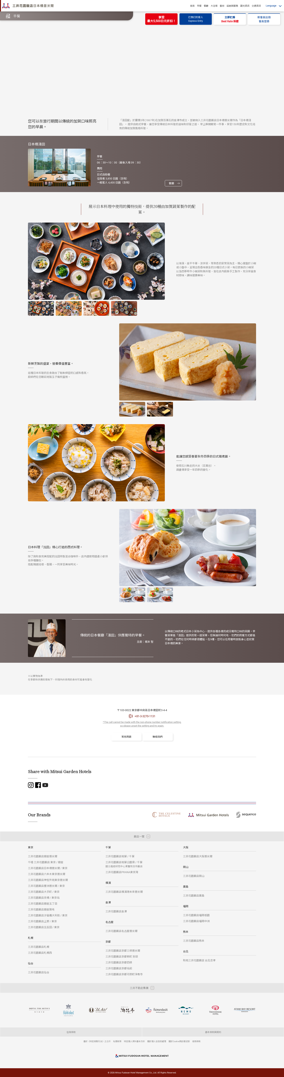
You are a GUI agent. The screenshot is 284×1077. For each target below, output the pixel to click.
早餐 (199, 5)
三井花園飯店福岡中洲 (196, 921)
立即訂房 (230, 19)
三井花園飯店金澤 (116, 911)
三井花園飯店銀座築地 (41, 909)
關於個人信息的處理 (156, 1041)
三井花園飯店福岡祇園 (196, 915)
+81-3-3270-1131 (145, 716)
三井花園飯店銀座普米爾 (42, 856)
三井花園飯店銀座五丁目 (42, 903)
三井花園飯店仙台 (38, 972)
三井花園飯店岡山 (193, 876)
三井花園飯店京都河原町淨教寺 (124, 974)
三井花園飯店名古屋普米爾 (121, 931)
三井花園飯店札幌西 (40, 952)
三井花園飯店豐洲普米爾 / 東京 (46, 886)
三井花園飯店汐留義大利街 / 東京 (47, 915)
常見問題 (126, 736)
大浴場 (214, 5)
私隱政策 (117, 1041)
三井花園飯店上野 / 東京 (42, 921)
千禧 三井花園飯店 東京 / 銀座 (45, 862)
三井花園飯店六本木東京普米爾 (46, 874)
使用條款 (196, 1041)
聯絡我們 (158, 736)
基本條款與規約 (213, 1032)
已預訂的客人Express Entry (195, 19)
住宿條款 (71, 1032)
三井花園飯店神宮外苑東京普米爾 (48, 880)
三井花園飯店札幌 (38, 947)
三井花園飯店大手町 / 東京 (43, 891)
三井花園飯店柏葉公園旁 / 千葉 (124, 864)
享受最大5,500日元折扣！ (161, 19)
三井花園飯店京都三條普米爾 (123, 950)
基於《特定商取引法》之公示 (97, 1041)
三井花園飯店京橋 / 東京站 (43, 897)
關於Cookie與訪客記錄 (179, 1041)
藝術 (222, 5)
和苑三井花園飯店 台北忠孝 (199, 960)
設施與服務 (232, 5)
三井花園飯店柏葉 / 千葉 (120, 856)
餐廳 (206, 5)
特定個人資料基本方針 (134, 1041)
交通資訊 (256, 5)
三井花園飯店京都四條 (119, 962)
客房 (192, 5)
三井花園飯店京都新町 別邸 (122, 956)
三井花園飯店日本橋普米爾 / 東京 (47, 868)
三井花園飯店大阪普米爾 (197, 856)
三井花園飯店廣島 (193, 895)
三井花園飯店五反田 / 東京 (43, 927)
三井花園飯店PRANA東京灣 (122, 872)
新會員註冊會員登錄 (264, 19)
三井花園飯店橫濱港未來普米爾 (124, 891)
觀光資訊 (244, 5)
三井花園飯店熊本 (193, 940)
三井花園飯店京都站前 (119, 968)
